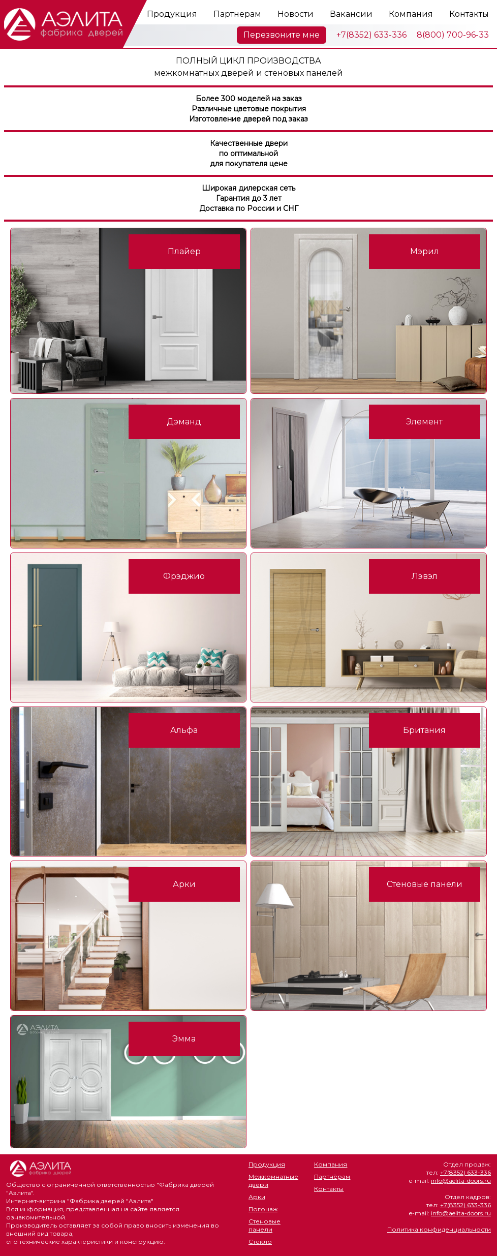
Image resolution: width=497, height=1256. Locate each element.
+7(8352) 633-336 (371, 35)
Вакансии (351, 14)
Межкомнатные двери (273, 1180)
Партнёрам (332, 1176)
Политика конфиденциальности (439, 1229)
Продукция (172, 14)
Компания (411, 14)
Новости (295, 14)
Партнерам (237, 14)
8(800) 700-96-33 (453, 35)
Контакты (469, 14)
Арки (256, 1197)
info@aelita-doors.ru (461, 1180)
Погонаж (262, 1209)
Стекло (260, 1241)
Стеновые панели (264, 1225)
